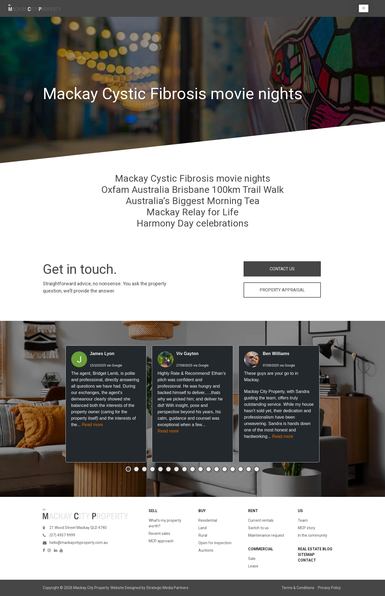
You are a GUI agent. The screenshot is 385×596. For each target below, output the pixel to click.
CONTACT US (282, 268)
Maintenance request (266, 535)
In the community (312, 535)
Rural (202, 535)
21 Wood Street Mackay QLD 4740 (78, 527)
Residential (207, 520)
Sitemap (306, 554)
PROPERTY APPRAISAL (282, 290)
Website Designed (125, 588)
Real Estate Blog (315, 549)
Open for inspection (215, 543)
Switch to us (258, 528)
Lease (253, 566)
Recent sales (159, 533)
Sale (252, 558)
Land (202, 528)
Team (303, 520)
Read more (92, 424)
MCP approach (161, 541)
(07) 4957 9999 (62, 535)
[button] (363, 8)
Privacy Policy (329, 588)
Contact (307, 560)
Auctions (205, 550)
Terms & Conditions (298, 588)
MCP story (306, 528)
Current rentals (261, 520)
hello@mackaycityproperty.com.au (78, 542)
